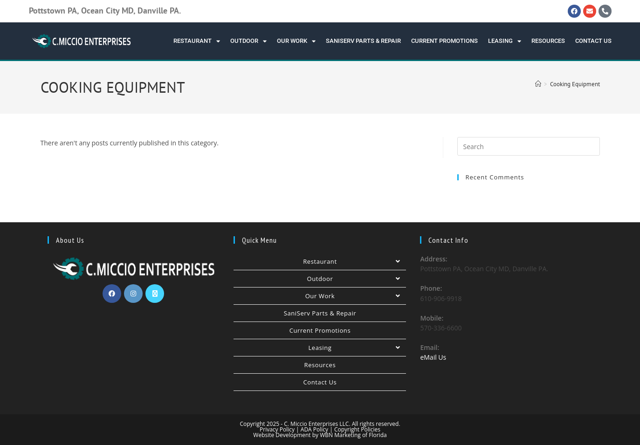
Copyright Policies (357, 429)
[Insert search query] (528, 146)
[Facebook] (112, 293)
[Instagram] (133, 293)
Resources (548, 40)
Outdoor (248, 41)
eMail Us (433, 357)
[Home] (538, 84)
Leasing (504, 41)
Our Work (296, 41)
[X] (154, 293)
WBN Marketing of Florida (352, 435)
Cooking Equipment (575, 84)
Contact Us (593, 40)
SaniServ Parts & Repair (363, 40)
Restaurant (196, 41)
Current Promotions (444, 40)
